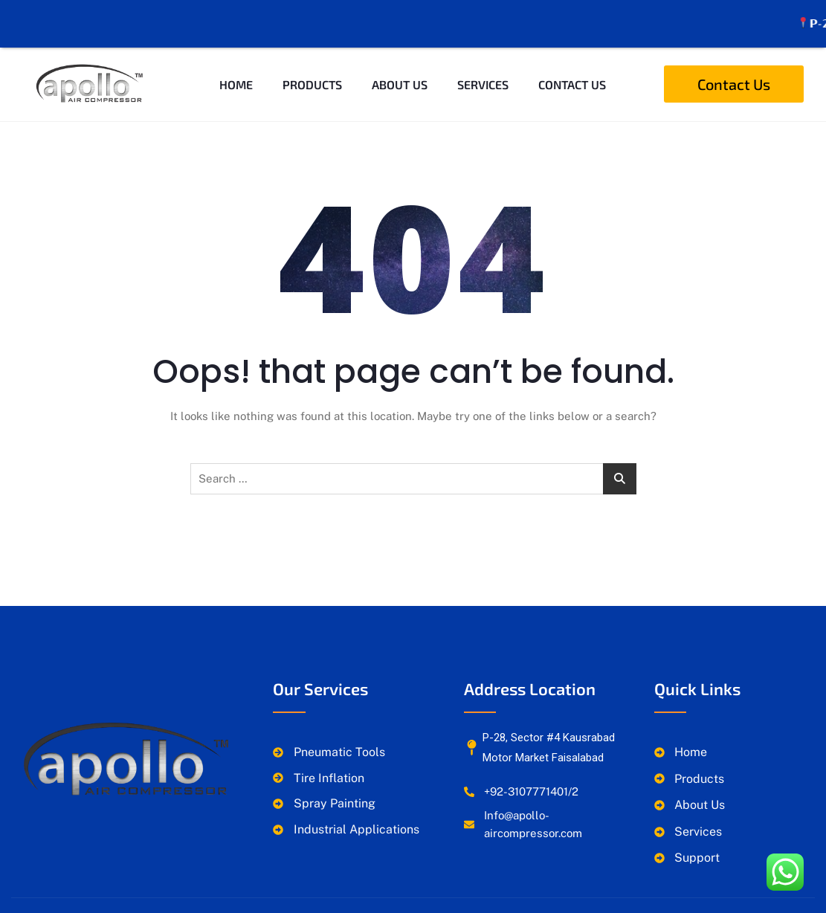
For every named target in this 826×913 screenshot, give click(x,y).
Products (312, 69)
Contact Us (572, 69)
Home (236, 69)
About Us (399, 69)
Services (483, 69)
